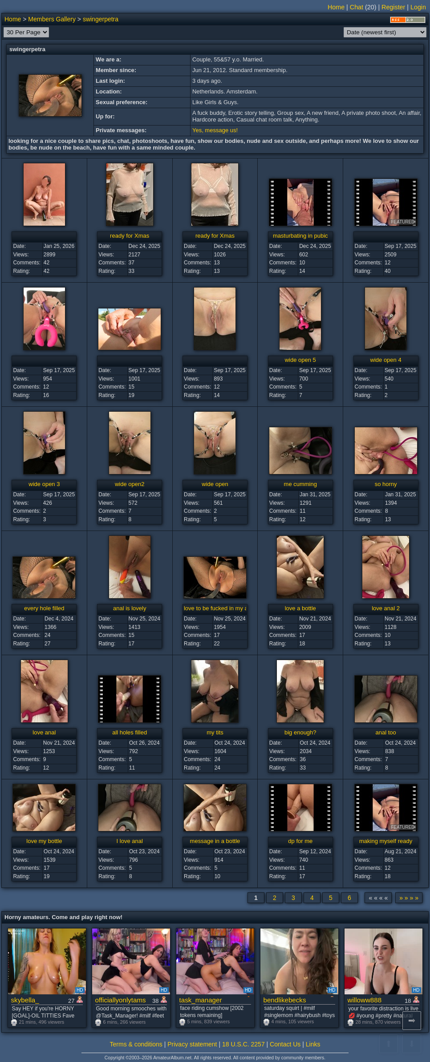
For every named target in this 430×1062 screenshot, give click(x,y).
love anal (44, 732)
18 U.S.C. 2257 (243, 1044)
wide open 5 (300, 360)
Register (393, 7)
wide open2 (130, 484)
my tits (215, 732)
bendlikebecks (285, 1000)
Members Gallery (52, 19)
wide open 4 (386, 360)
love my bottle (44, 841)
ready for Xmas (129, 235)
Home (336, 7)
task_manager (200, 1000)
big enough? (300, 732)
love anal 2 (386, 608)
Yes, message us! (215, 130)
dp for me (300, 841)
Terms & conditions (136, 1044)
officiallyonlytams (120, 1000)
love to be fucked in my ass (219, 608)
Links (313, 1044)
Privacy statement (192, 1044)
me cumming (300, 484)
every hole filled (44, 608)
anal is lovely (129, 608)
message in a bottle (215, 841)
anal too (385, 732)
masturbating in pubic (300, 235)
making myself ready (385, 841)
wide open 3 (44, 484)
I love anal (130, 841)
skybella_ (25, 1000)
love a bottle (300, 608)
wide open (215, 484)
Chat (356, 7)
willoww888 (365, 1000)
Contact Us (285, 1044)
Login (418, 7)
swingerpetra (100, 19)
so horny (386, 484)
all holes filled (129, 732)
